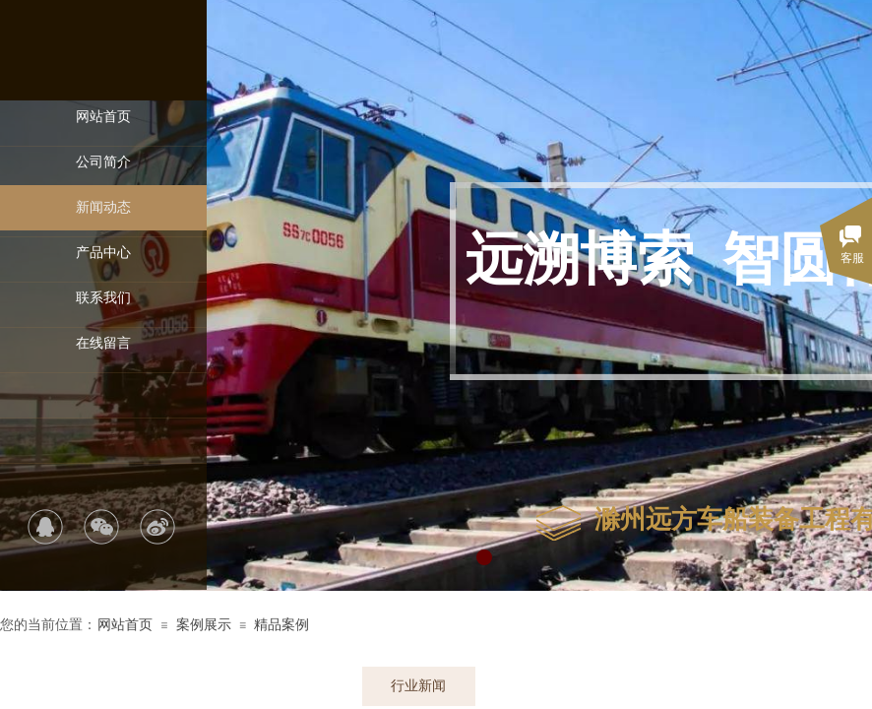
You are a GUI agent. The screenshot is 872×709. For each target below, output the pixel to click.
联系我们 (103, 297)
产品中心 (103, 252)
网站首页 (103, 116)
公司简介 (103, 162)
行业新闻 (418, 685)
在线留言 (103, 343)
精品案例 (281, 624)
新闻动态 (103, 207)
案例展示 (203, 624)
